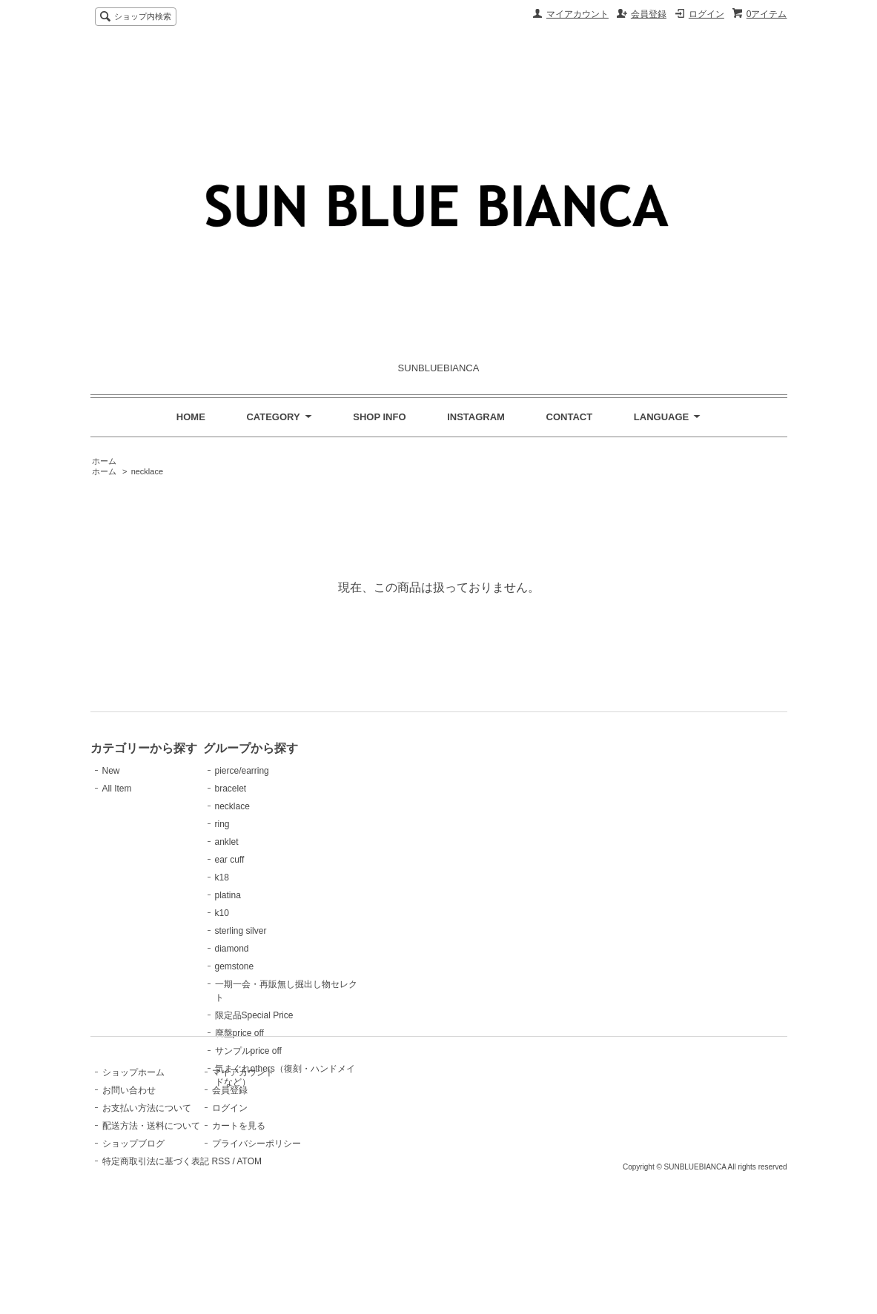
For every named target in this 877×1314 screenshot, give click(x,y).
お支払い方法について (146, 1195)
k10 (280, 913)
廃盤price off (297, 1033)
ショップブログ (133, 1231)
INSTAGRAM (476, 416)
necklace (147, 471)
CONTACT (569, 416)
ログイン (706, 14)
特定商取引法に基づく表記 (155, 1249)
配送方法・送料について (151, 1213)
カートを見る (299, 1213)
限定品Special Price (312, 1015)
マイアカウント (577, 14)
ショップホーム (133, 1160)
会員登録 (648, 14)
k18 (280, 877)
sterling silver (299, 931)
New (111, 771)
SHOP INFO (379, 416)
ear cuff (287, 860)
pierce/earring (300, 771)
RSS (282, 1249)
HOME (190, 416)
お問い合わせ (129, 1177)
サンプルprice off (306, 1051)
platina (286, 895)
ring (280, 824)
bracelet (289, 788)
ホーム (104, 461)
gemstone (292, 966)
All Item (117, 788)
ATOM (309, 1249)
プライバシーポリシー (317, 1231)
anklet (285, 842)
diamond (290, 948)
